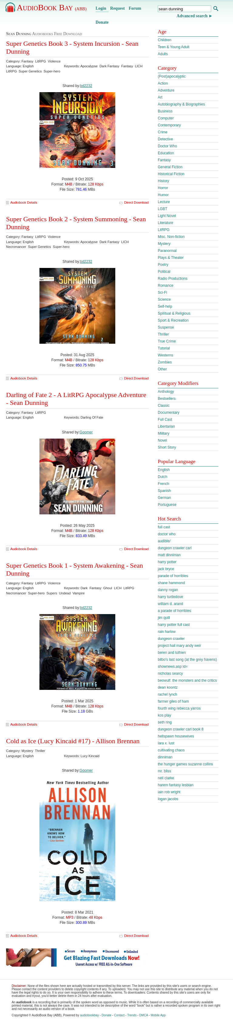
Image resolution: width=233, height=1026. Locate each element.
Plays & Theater (171, 258)
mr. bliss (164, 771)
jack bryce (166, 569)
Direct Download (136, 202)
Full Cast (165, 419)
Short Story (167, 447)
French (163, 484)
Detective (165, 139)
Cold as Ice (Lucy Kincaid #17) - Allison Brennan (73, 741)
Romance (165, 285)
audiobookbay (89, 1015)
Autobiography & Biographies (181, 104)
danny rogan (168, 590)
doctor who (167, 534)
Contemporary (169, 125)
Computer (166, 118)
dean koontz (167, 687)
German (164, 498)
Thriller (163, 334)
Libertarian (166, 426)
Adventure (166, 90)
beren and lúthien (172, 652)
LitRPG (164, 230)
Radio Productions (172, 278)
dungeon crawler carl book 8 (181, 729)
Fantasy (164, 160)
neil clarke (166, 778)
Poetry (163, 264)
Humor (163, 195)
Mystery (164, 244)
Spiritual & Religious (174, 313)
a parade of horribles (174, 611)
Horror (163, 188)
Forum (135, 8)
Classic (164, 405)
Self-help (165, 306)
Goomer (86, 432)
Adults (163, 54)
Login (101, 8)
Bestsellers (167, 398)
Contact (119, 1015)
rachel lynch (167, 694)
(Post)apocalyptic (172, 76)
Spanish (164, 491)
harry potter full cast (174, 625)
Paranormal (167, 251)
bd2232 (86, 86)
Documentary (168, 412)
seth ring (165, 722)
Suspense (166, 327)
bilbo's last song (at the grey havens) (187, 659)
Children (164, 40)
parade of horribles (173, 576)
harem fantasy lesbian (175, 785)
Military (163, 433)
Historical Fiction (171, 174)
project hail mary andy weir (179, 645)
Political (164, 271)
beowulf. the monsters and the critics (187, 680)
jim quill (164, 618)
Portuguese (167, 505)
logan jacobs (168, 799)
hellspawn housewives (176, 736)
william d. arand (170, 604)
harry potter (167, 562)
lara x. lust (166, 743)
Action (163, 83)
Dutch (162, 477)
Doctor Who (167, 146)
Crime (162, 132)
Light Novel (167, 216)
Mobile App (158, 1015)
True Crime (167, 341)
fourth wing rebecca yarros (179, 708)
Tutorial (164, 348)
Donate (102, 22)
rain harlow (167, 632)
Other (162, 369)
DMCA (143, 1015)
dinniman (165, 757)
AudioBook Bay (51, 7)
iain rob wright (169, 792)
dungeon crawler (171, 639)
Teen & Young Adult (173, 47)
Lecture (164, 202)
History (163, 181)
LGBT (162, 209)
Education (166, 153)
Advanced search (192, 16)
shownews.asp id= (172, 666)
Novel (162, 440)
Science (164, 299)
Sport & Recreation (173, 320)
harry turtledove (170, 597)
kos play (164, 715)
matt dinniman (169, 555)
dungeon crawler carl (174, 548)
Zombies (165, 362)
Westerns (165, 355)
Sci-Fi (162, 292)
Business (165, 111)
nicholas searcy (170, 673)
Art (160, 97)
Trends (132, 1015)
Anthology (166, 391)
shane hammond (171, 583)
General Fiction (170, 167)
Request (117, 8)
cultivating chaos (171, 750)
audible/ (164, 541)
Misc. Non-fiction (171, 237)
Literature (165, 223)
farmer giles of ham (173, 701)
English (164, 470)
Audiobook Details (23, 202)
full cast (164, 527)
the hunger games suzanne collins (185, 764)
